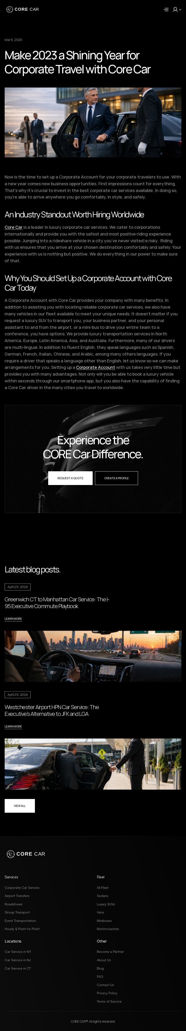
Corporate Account (95, 370)
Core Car (14, 229)
